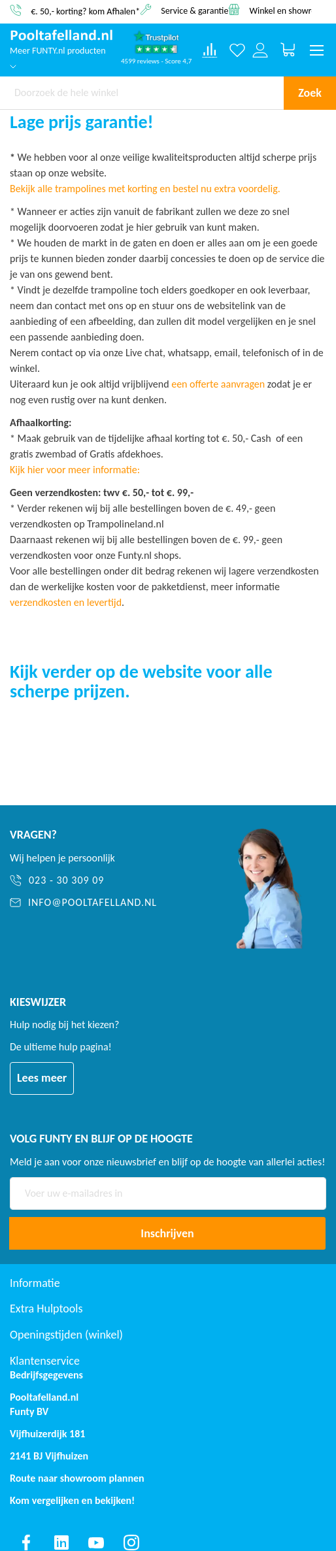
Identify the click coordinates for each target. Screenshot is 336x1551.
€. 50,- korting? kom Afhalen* (85, 10)
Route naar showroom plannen (77, 1478)
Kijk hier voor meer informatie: (75, 469)
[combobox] (142, 92)
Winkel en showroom (289, 10)
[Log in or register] (260, 50)
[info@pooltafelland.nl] (104, 902)
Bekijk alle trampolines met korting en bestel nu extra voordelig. (145, 188)
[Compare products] (209, 50)
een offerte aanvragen (218, 384)
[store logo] (61, 35)
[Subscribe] (167, 1233)
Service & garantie (194, 10)
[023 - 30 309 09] (104, 880)
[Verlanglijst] (237, 50)
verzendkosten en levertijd (66, 602)
